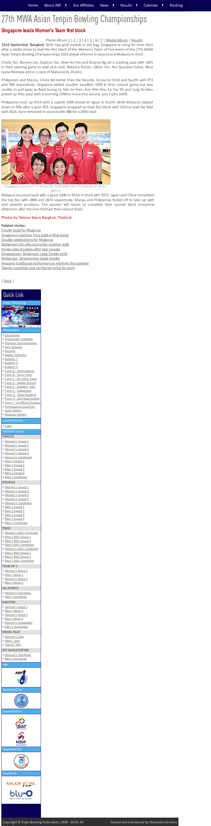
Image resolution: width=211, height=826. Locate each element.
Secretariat (12, 335)
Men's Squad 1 (14, 461)
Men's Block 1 (14, 575)
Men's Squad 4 (14, 473)
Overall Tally (13, 645)
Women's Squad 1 (17, 441)
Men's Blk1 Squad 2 (18, 541)
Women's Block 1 (16, 571)
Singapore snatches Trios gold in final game (35, 235)
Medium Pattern (16, 414)
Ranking (176, 6)
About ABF (55, 5)
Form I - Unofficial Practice (22, 402)
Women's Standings (18, 593)
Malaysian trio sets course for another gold (35, 245)
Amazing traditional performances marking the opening (45, 264)
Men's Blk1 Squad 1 (18, 537)
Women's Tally (14, 637)
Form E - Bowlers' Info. (20, 386)
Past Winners (14, 347)
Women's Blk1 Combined (21, 533)
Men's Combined (16, 477)
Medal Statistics (15, 355)
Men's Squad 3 (14, 469)
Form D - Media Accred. (20, 383)
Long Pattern (13, 410)
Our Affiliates (83, 6)
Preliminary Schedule (19, 339)
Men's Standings (16, 597)
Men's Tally (12, 641)
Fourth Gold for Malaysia (21, 230)
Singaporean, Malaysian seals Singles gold (34, 254)
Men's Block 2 (14, 583)
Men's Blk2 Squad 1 (18, 557)
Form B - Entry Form (18, 375)
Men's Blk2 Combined (19, 561)
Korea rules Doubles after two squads (30, 249)
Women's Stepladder (19, 623)
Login (8, 426)
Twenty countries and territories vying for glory (38, 268)
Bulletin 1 (11, 359)
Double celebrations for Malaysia (27, 240)
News (107, 5)
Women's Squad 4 (17, 453)
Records (10, 351)
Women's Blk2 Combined (21, 549)
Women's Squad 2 (17, 445)
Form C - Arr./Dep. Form (21, 379)
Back (8, 281)
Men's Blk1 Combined (19, 545)
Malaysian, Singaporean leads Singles (30, 259)
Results (129, 5)
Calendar (154, 5)
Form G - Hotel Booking (20, 395)
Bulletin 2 (11, 363)
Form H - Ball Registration (22, 398)
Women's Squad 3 (17, 449)
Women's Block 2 (16, 579)
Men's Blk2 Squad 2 (18, 553)
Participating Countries (20, 407)
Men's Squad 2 (14, 465)
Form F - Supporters (18, 391)
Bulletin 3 (11, 367)
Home (33, 6)
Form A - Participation (19, 371)
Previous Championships (21, 343)
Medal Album (117, 40)
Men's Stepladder (16, 627)
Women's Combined (18, 457)
